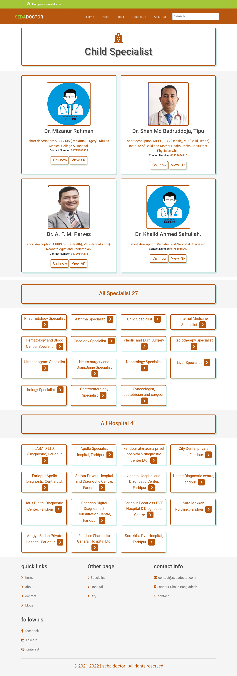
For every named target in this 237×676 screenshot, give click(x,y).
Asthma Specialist (94, 319)
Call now (60, 160)
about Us (158, 16)
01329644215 (178, 155)
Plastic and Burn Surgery (144, 344)
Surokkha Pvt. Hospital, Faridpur (144, 539)
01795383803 (79, 150)
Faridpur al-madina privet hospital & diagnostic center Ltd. (143, 455)
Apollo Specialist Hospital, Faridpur (94, 452)
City (92, 596)
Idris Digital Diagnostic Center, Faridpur (44, 507)
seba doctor (113, 666)
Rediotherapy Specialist (193, 344)
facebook (30, 631)
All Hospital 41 (118, 423)
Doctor (104, 16)
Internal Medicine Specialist (193, 322)
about (27, 587)
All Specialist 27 (118, 293)
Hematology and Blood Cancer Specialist (44, 344)
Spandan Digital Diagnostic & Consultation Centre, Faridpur (94, 512)
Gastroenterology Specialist (94, 393)
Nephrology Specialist (144, 365)
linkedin (29, 640)
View (79, 160)
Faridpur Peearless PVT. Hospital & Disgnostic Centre (143, 509)
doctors (28, 596)
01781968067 (178, 248)
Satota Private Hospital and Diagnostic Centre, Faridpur (94, 482)
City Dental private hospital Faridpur (193, 452)
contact (161, 596)
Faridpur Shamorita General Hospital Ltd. (94, 542)
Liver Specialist (193, 362)
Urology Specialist (45, 389)
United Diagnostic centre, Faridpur (193, 479)
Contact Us (137, 16)
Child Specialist (144, 319)
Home (88, 16)
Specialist (96, 578)
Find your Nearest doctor (44, 4)
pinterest (30, 649)
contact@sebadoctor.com (175, 578)
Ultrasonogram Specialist (44, 365)
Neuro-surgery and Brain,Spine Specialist (94, 368)
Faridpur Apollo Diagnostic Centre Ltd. (44, 482)
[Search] (195, 16)
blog (119, 16)
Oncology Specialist (94, 341)
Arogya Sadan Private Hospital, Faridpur (44, 539)
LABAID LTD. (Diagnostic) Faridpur (44, 455)
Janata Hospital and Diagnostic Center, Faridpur (144, 482)
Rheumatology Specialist (44, 322)
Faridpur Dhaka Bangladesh (175, 587)
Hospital (95, 587)
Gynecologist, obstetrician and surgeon (143, 395)
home (27, 578)
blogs (27, 605)
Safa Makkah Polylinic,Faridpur (193, 507)
